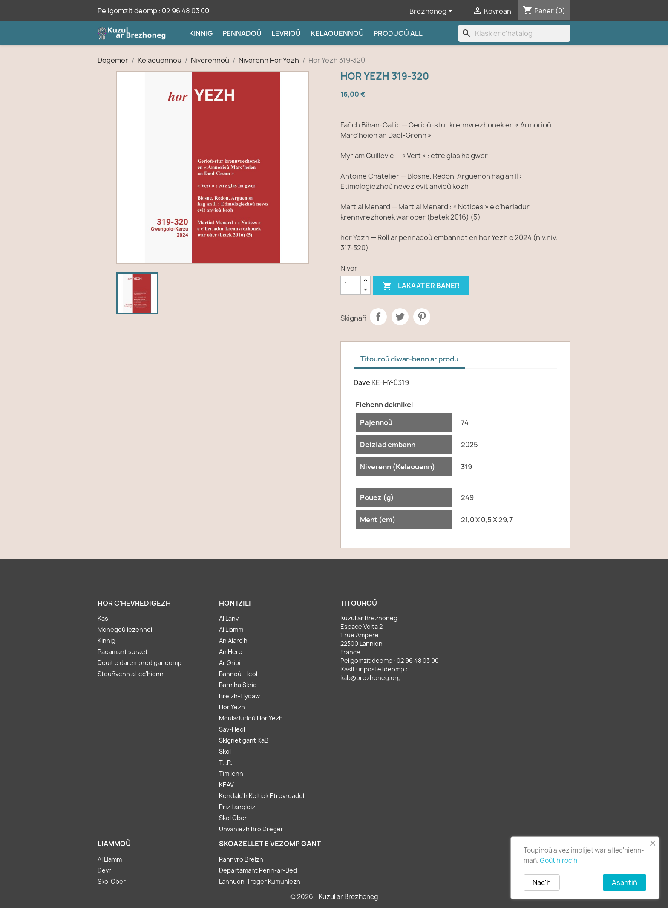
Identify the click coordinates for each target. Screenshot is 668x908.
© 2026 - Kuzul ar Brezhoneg (334, 896)
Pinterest (421, 316)
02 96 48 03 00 (185, 10)
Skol (225, 751)
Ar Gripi (229, 663)
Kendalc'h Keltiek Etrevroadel (261, 796)
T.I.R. (226, 762)
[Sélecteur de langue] (432, 11)
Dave (362, 382)
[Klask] (514, 33)
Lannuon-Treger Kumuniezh (259, 881)
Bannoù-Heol (238, 674)
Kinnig (201, 33)
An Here (230, 652)
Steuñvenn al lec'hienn (131, 674)
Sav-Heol (232, 729)
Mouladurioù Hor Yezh (251, 718)
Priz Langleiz (237, 807)
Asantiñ (624, 882)
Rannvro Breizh (241, 859)
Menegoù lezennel (125, 629)
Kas (103, 618)
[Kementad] (350, 285)
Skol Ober (233, 818)
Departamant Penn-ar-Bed (258, 870)
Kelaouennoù (337, 33)
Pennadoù (242, 33)
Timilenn (231, 773)
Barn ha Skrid (238, 685)
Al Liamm (231, 629)
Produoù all (398, 33)
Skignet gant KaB (243, 740)
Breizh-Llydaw (239, 696)
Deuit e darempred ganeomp (139, 663)
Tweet (400, 316)
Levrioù (286, 33)
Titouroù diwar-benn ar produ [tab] (409, 359)
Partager (378, 316)
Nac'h (542, 882)
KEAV (226, 785)
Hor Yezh (232, 707)
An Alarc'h (233, 640)
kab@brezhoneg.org (370, 678)
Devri (105, 870)
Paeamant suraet (123, 652)
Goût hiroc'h (558, 860)
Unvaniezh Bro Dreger (251, 829)
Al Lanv (229, 618)
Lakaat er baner (421, 286)
